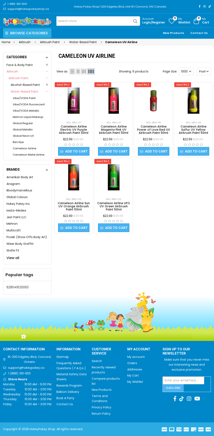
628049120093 (17, 287)
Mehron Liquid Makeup (28, 117)
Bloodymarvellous (19, 190)
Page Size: (170, 71)
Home (6, 42)
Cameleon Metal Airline (29, 155)
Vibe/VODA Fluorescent (29, 104)
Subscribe (173, 388)
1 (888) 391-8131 (19, 373)
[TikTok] (210, 6)
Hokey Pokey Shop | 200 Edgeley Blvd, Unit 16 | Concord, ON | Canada (120, 7)
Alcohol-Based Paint (25, 85)
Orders (132, 363)
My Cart (133, 375)
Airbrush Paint (18, 78)
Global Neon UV (23, 136)
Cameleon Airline (24, 148)
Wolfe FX (12, 250)
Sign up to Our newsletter (176, 351)
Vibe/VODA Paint (24, 98)
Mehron (12, 224)
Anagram (13, 184)
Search (97, 361)
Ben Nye (18, 142)
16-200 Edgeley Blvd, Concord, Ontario (29, 359)
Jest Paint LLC (16, 217)
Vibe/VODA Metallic (26, 111)
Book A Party (65, 398)
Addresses (134, 369)
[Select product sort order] (204, 71)
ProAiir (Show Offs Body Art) (26, 237)
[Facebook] (199, 6)
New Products (173, 33)
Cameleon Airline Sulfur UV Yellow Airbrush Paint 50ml (193, 129)
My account (136, 357)
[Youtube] (197, 398)
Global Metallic (23, 130)
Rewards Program (69, 385)
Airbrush (12, 71)
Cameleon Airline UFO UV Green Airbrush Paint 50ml (113, 206)
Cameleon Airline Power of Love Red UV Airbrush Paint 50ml (153, 129)
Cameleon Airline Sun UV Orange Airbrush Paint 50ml (74, 206)
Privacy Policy (101, 407)
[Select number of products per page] (186, 71)
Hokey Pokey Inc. (18, 204)
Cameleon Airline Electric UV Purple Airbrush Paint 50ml (73, 129)
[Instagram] (204, 6)
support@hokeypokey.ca (26, 368)
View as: (62, 71)
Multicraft (13, 230)
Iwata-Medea (16, 210)
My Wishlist (135, 382)
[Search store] (98, 21)
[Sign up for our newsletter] (183, 380)
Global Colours (17, 197)
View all (12, 257)
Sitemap (62, 357)
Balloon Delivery (67, 392)
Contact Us (199, 33)
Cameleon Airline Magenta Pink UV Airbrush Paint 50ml (113, 129)
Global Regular (23, 123)
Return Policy (101, 413)
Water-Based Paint (24, 91)
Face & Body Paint (19, 65)
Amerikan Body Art (19, 177)
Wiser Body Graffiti (19, 244)
